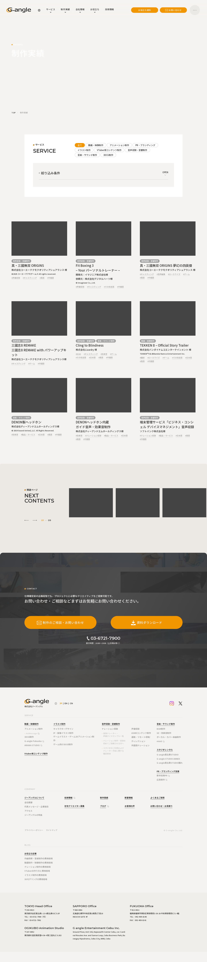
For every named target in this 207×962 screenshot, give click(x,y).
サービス (50, 9)
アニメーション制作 (119, 145)
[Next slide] (35, 520)
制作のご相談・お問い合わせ (60, 622)
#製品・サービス (28, 434)
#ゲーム (186, 274)
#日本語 (92, 357)
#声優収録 (16, 277)
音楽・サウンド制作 (87, 154)
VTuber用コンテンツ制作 (109, 150)
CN (71, 703)
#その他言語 (109, 286)
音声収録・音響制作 (137, 150)
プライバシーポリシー (33, 830)
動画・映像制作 (95, 145)
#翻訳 (142, 357)
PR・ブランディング (145, 145)
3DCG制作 (108, 154)
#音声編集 (161, 274)
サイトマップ (51, 830)
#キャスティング (30, 277)
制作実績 (65, 9)
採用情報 (109, 9)
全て (80, 145)
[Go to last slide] (26, 520)
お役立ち (94, 9)
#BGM (78, 354)
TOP (14, 112)
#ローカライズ (174, 274)
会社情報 (80, 9)
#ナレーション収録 (93, 435)
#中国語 (50, 277)
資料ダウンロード (146, 622)
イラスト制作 (84, 150)
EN (66, 703)
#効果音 (104, 354)
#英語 (42, 277)
